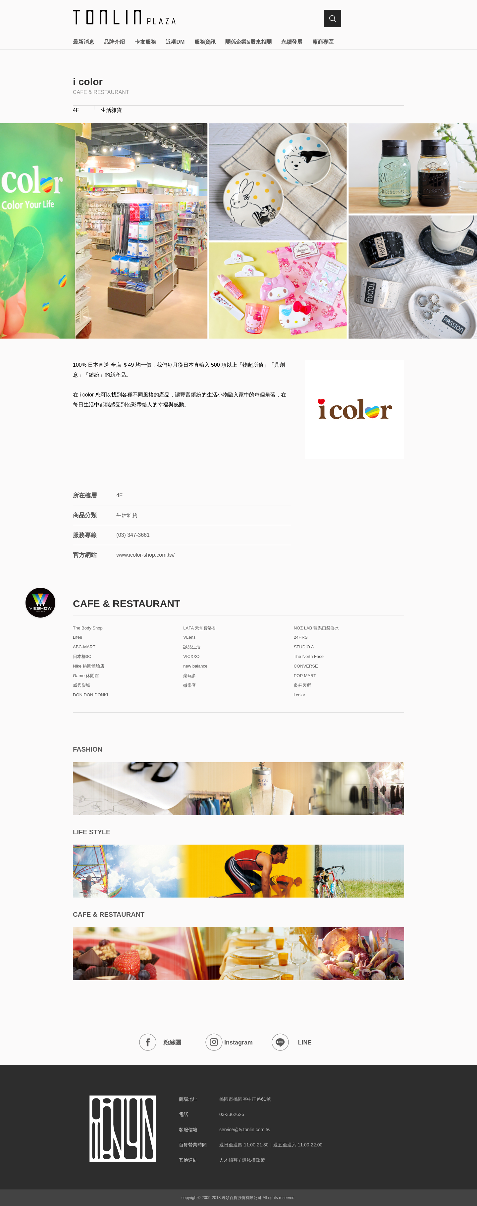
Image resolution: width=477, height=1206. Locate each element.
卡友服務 (145, 42)
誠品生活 (191, 647)
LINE (292, 1042)
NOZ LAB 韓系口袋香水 (316, 628)
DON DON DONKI (90, 695)
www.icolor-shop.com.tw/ (145, 555)
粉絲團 (160, 1042)
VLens (189, 637)
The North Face (309, 656)
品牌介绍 (114, 42)
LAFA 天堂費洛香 (199, 628)
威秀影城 (81, 685)
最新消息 (83, 42)
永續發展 (291, 42)
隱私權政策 (253, 1160)
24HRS (301, 637)
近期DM (175, 42)
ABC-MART (84, 647)
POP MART (305, 675)
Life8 (77, 637)
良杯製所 (302, 685)
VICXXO (191, 656)
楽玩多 (189, 675)
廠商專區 (323, 42)
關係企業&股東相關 (248, 42)
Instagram (229, 1042)
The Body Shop (88, 628)
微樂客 (189, 685)
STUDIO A (304, 647)
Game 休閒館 (86, 675)
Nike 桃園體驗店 (88, 666)
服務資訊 (205, 42)
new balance (195, 666)
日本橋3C (82, 656)
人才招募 (228, 1160)
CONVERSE (306, 666)
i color (299, 695)
